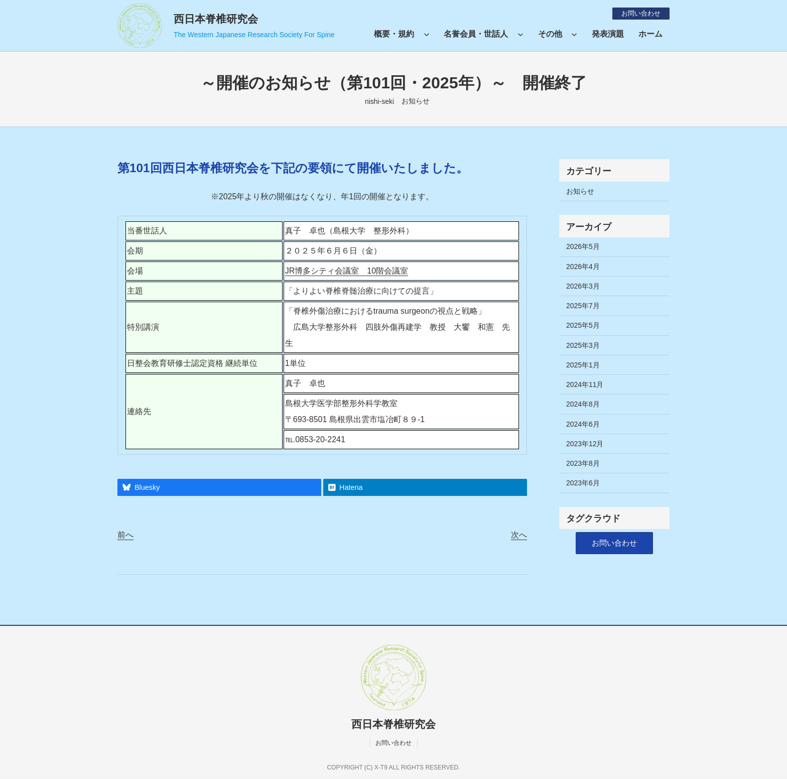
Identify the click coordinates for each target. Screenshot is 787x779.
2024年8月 (583, 404)
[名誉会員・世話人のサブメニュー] (520, 34)
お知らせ (416, 101)
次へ (519, 535)
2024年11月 (584, 384)
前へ (125, 535)
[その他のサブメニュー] (574, 34)
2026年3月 (583, 286)
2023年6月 (583, 483)
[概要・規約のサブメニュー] (427, 34)
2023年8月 (583, 463)
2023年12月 (584, 444)
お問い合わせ (639, 13)
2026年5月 (583, 246)
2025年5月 (583, 325)
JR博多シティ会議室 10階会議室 (346, 271)
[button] (614, 543)
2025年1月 (583, 365)
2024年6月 (583, 424)
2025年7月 (583, 306)
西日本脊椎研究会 (216, 19)
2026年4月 (583, 267)
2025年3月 (583, 345)
